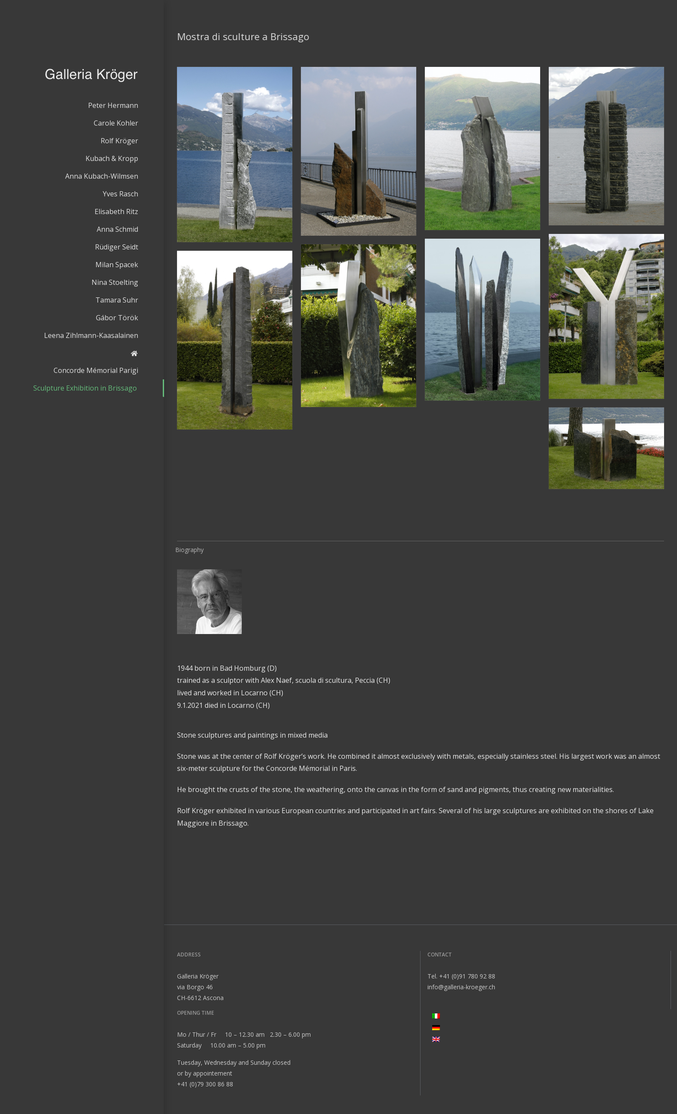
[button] (234, 154)
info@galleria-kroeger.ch (461, 987)
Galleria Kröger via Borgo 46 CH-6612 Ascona (200, 987)
